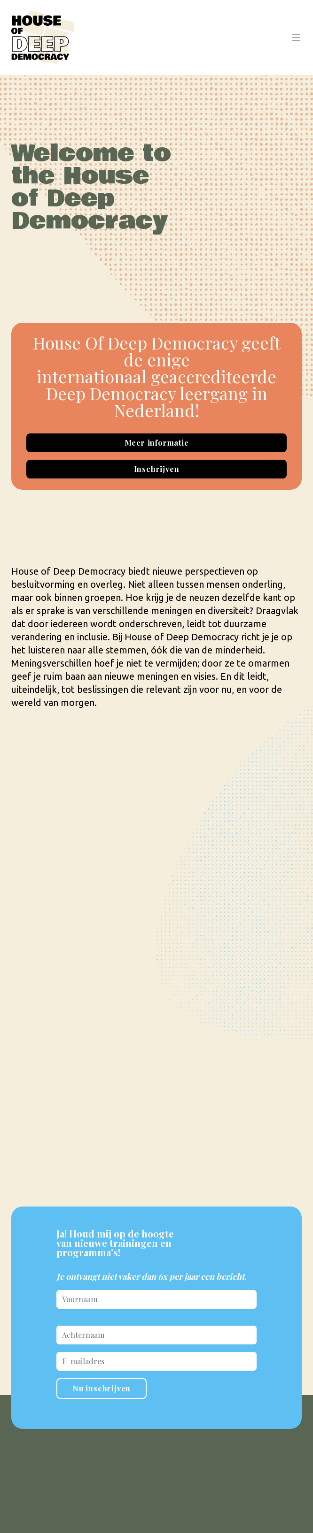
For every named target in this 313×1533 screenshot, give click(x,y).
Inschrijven (157, 469)
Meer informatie (157, 443)
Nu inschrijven (101, 1388)
